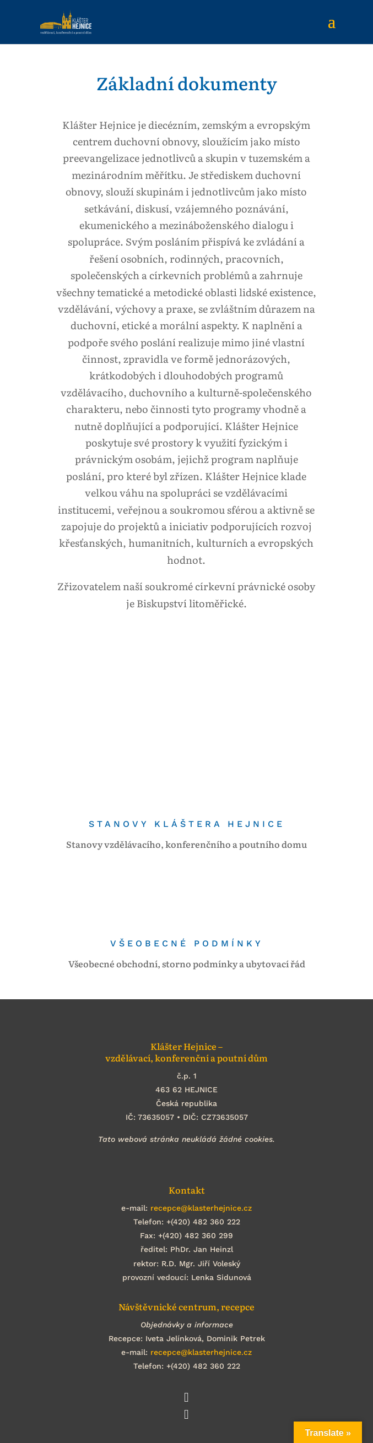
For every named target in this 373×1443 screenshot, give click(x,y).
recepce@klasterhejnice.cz (201, 1208)
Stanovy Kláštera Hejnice (187, 824)
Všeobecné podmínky (186, 943)
